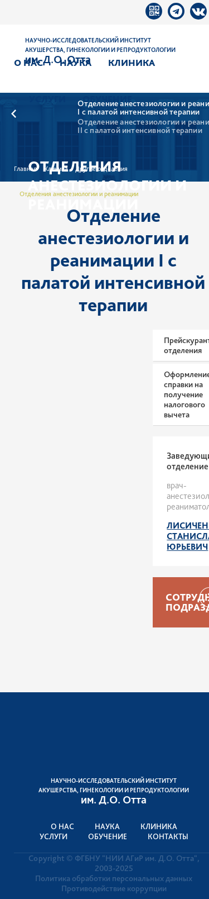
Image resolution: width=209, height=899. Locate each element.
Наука (75, 62)
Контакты (168, 836)
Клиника (131, 62)
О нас (28, 62)
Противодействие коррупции (114, 888)
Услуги (47, 98)
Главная (25, 169)
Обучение (107, 98)
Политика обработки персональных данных (113, 878)
